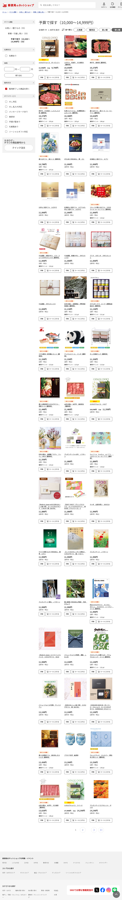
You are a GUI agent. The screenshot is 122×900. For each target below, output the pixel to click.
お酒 (55, 891)
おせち (66, 859)
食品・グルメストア (40, 869)
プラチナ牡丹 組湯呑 (71, 753)
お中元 (36, 859)
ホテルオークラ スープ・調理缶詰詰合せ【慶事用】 (101, 305)
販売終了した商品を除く (17, 88)
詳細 (41, 77)
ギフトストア (24, 869)
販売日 (92, 29)
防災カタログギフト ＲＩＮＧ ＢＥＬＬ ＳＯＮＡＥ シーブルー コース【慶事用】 (102, 605)
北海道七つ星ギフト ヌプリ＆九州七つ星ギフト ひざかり (74, 208)
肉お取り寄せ (32, 887)
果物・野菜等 (45, 887)
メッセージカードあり (16, 111)
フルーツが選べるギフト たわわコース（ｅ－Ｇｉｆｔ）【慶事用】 (101, 208)
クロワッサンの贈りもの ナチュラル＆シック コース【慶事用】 (100, 654)
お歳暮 (56, 859)
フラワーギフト (46, 898)
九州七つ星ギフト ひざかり (48, 207)
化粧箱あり (11, 126)
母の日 (4, 859)
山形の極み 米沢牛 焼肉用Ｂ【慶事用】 (74, 403)
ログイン (104, 7)
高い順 (105, 29)
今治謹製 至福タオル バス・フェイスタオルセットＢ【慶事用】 (49, 257)
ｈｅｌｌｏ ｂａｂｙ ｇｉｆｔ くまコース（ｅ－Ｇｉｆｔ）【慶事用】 (102, 454)
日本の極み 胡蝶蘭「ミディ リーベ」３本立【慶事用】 (50, 453)
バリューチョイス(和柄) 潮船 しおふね (75, 654)
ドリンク (44, 891)
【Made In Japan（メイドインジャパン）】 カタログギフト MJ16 (50, 654)
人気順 (79, 29)
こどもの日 (15, 859)
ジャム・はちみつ (20, 891)
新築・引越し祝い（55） (18, 33)
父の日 (26, 859)
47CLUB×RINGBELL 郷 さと (74, 159)
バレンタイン (89, 859)
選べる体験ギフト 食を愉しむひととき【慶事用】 (49, 754)
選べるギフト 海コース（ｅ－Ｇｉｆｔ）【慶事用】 (101, 112)
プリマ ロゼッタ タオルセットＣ (100, 257)
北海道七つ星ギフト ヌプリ (99, 159)
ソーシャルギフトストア (73, 869)
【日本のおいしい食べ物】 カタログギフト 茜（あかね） (75, 704)
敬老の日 (46, 859)
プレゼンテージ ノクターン (99, 550)
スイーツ (31, 898)
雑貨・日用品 (19, 898)
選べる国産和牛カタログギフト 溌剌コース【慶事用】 (49, 403)
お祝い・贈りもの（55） (15, 28)
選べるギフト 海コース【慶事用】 (50, 159)
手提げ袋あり (12, 121)
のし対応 (11, 101)
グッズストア (56, 869)
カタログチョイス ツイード (73, 802)
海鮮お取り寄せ (20, 887)
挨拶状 (10, 116)
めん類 (4, 898)
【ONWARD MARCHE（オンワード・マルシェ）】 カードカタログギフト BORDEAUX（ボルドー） (100, 705)
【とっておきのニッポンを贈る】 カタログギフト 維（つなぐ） (75, 551)
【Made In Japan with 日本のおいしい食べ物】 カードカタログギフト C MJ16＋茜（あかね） (50, 505)
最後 (101, 826)
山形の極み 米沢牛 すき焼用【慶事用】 (48, 803)
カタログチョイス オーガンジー (49, 62)
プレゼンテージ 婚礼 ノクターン (49, 600)
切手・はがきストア (8, 869)
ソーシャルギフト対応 (16, 131)
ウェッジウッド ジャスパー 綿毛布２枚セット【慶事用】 (101, 754)
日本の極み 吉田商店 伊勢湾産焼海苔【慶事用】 (74, 305)
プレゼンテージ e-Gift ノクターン (75, 453)
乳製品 (56, 887)
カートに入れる (54, 77)
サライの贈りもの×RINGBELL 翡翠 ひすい (50, 551)
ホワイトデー (103, 859)
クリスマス (76, 859)
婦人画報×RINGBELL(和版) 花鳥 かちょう (75, 601)
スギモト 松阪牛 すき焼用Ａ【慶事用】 (74, 63)
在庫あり (11, 55)
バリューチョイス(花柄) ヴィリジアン (50, 704)
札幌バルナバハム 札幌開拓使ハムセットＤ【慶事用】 (74, 112)
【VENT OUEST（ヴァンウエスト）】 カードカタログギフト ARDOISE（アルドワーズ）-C (75, 505)
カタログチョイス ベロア (98, 402)
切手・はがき (6, 887)
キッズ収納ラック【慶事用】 (99, 352)
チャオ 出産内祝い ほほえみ (100, 503)
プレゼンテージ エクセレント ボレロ (100, 803)
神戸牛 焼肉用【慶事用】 (98, 62)
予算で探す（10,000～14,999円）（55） (20, 40)
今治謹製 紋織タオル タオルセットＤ (74, 257)
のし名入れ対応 (13, 106)
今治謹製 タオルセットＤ (47, 304)
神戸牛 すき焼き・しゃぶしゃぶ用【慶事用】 (49, 112)
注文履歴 (112, 7)
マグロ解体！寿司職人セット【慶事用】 (49, 353)
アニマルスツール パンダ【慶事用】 (75, 353)
